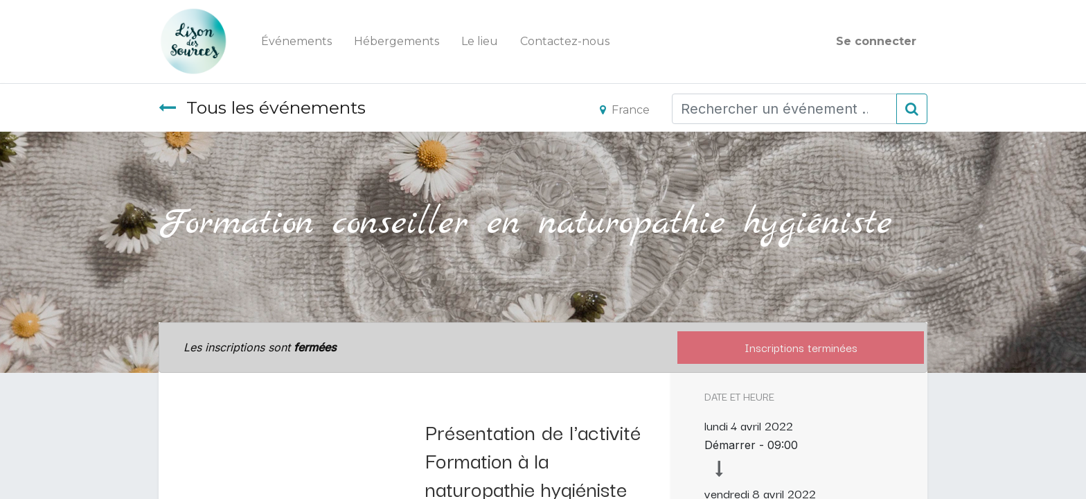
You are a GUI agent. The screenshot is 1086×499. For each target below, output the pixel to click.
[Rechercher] (911, 109)
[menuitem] (296, 41)
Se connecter (876, 41)
